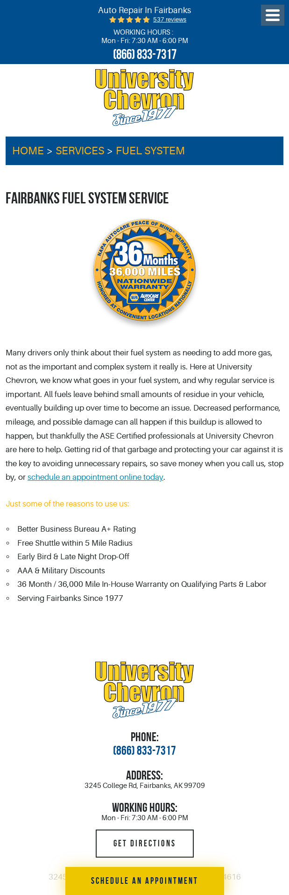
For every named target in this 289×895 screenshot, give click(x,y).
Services (80, 150)
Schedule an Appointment (144, 881)
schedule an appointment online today (95, 477)
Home (28, 150)
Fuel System (150, 150)
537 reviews (169, 19)
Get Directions (144, 843)
